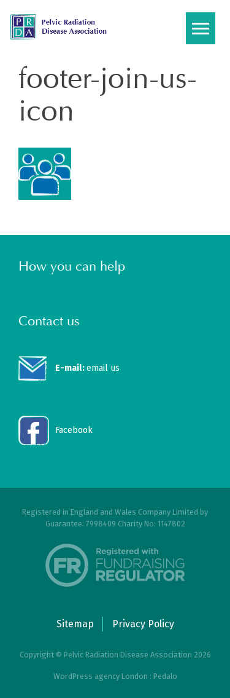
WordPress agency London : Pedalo (115, 676)
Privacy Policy (143, 624)
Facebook (74, 430)
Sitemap (75, 624)
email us (87, 368)
